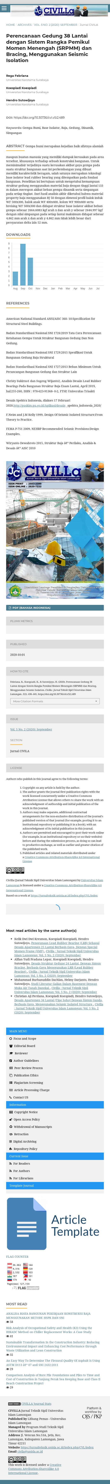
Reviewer (18, 1053)
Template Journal (21, 1185)
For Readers (19, 1163)
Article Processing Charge (29, 1090)
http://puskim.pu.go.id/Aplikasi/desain (39, 405)
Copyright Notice (23, 1112)
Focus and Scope (22, 1038)
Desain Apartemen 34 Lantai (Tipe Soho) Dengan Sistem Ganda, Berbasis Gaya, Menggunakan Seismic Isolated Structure (58, 1002)
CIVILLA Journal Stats (36, 1404)
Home (10, 24)
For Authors (19, 1171)
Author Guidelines (24, 1061)
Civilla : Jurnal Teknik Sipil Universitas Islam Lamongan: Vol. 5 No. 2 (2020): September (56, 953)
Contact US (18, 1097)
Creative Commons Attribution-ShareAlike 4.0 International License (34, 1469)
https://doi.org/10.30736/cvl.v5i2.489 (39, 117)
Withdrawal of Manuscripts (30, 1127)
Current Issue (18, 1156)
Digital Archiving (23, 1141)
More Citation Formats (28, 701)
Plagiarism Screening (26, 1083)
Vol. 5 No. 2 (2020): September (55, 24)
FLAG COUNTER (17, 1257)
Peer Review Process (26, 1068)
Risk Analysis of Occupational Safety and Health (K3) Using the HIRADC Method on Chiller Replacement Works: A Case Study (49, 1330)
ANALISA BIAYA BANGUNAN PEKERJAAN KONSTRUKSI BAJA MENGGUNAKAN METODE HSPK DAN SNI (48, 1316)
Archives (25, 24)
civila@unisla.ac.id (30, 1451)
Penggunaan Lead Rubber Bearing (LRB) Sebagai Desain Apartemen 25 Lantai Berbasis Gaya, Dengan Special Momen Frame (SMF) (56, 947)
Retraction (19, 1134)
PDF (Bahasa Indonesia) (31, 607)
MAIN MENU (18, 1031)
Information (17, 1105)
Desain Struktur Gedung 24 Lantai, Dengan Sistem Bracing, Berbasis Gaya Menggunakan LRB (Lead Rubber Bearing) (57, 967)
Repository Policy (23, 1149)
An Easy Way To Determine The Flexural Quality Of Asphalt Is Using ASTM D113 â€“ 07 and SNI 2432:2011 (53, 1363)
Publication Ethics (23, 1075)
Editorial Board (22, 1046)
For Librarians (21, 1178)
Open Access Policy (24, 1119)
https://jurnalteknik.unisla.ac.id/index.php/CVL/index (64, 895)
